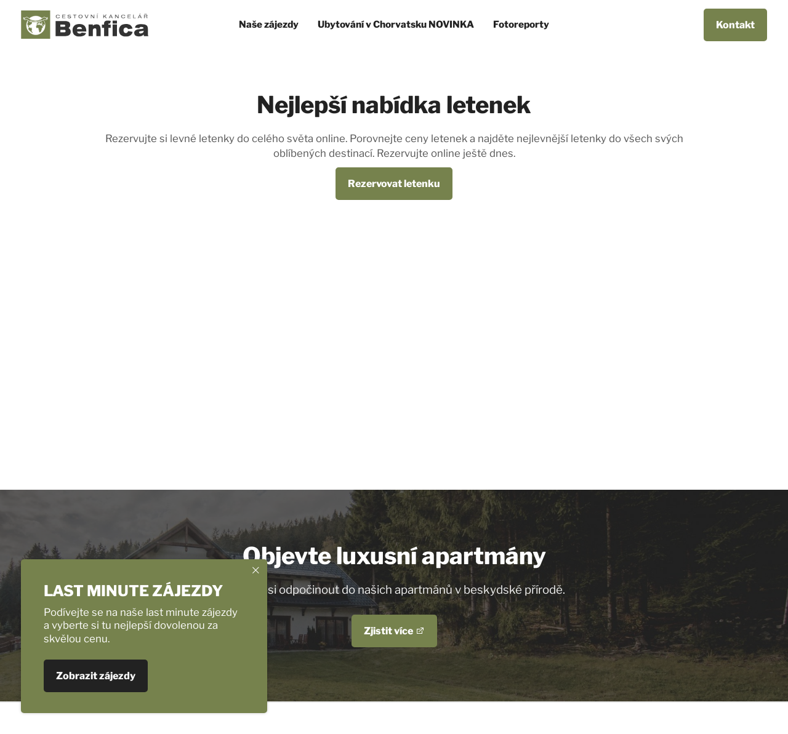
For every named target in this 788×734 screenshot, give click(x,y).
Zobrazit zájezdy (95, 676)
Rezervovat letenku (394, 183)
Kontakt (735, 25)
